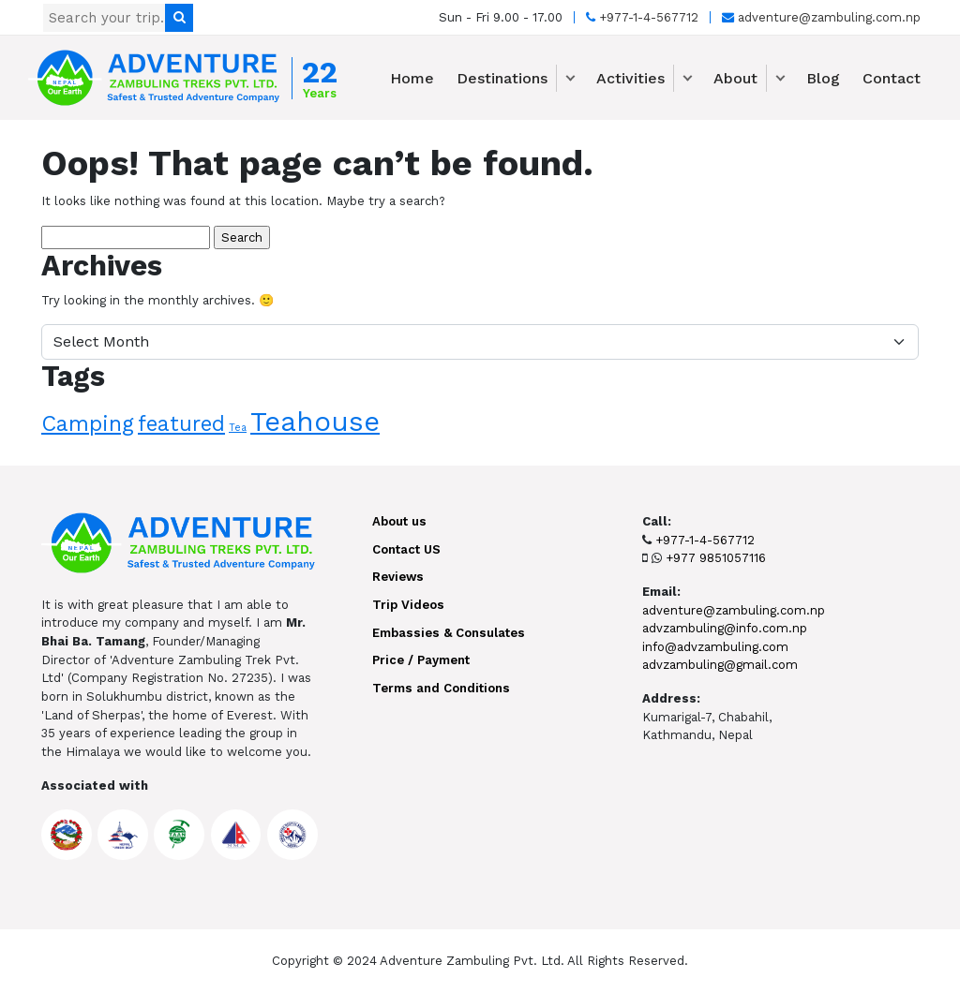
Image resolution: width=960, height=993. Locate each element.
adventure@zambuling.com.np (821, 17)
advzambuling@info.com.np (724, 628)
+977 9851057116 (716, 558)
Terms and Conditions (441, 688)
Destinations (502, 78)
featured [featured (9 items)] (181, 423)
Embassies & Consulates (448, 633)
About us (399, 521)
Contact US (406, 549)
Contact (891, 78)
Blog (823, 78)
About (735, 78)
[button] (570, 78)
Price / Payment (421, 660)
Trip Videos (408, 605)
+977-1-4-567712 (642, 17)
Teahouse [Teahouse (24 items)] (315, 421)
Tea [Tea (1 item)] (238, 428)
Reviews (398, 577)
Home (412, 78)
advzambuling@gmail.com (720, 665)
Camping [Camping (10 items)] (87, 423)
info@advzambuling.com (715, 647)
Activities (630, 78)
